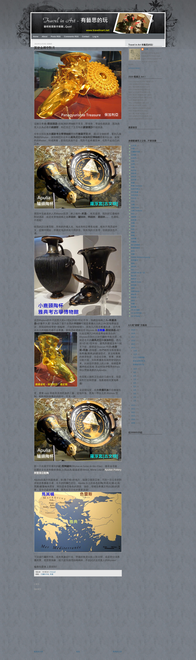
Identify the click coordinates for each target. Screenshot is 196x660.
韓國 (133, 304)
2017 (133, 337)
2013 (133, 405)
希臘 (51, 574)
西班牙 (133, 177)
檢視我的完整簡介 (134, 68)
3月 (135, 394)
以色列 (133, 158)
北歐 (133, 161)
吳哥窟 (133, 180)
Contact (85, 36)
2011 (133, 412)
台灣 (133, 164)
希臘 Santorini (136, 186)
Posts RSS (56, 36)
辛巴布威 (134, 192)
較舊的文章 (117, 652)
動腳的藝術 (135, 248)
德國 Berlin (135, 291)
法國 (133, 204)
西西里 (133, 173)
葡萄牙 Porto (136, 282)
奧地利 (133, 266)
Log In (96, 36)
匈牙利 (133, 170)
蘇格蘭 (133, 307)
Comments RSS (71, 36)
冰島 (133, 167)
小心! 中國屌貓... (139, 357)
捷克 (133, 251)
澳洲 (133, 301)
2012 (133, 409)
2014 (133, 348)
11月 (135, 354)
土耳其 (133, 146)
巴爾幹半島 (45, 574)
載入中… (132, 132)
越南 (133, 263)
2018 (133, 333)
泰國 (133, 235)
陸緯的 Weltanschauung (140, 257)
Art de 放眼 (135, 310)
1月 (135, 401)
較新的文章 (38, 652)
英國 (133, 226)
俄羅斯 (133, 217)
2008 (133, 423)
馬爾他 (133, 242)
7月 (135, 379)
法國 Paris (135, 208)
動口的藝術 (135, 245)
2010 (133, 416)
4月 (135, 390)
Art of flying (135, 316)
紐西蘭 (133, 239)
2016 (133, 340)
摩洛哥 (133, 294)
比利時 (133, 155)
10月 (135, 369)
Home (35, 36)
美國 (133, 223)
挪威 (133, 232)
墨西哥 (133, 297)
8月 (135, 376)
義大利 (133, 276)
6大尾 (146, 49)
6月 (135, 383)
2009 (133, 419)
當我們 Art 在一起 (138, 273)
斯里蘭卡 (134, 260)
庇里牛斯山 (135, 189)
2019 (133, 330)
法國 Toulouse (136, 211)
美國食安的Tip (138, 364)
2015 (133, 344)
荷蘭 (133, 254)
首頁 (78, 652)
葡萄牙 (133, 279)
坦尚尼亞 (134, 195)
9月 (135, 372)
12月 (135, 351)
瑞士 (133, 270)
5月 (135, 387)
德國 (133, 288)
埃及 (133, 229)
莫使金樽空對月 (44, 48)
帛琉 (133, 201)
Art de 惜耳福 (136, 313)
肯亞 (133, 214)
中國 (133, 149)
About (44, 36)
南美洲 (133, 220)
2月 (135, 397)
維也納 (133, 285)
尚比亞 (133, 198)
